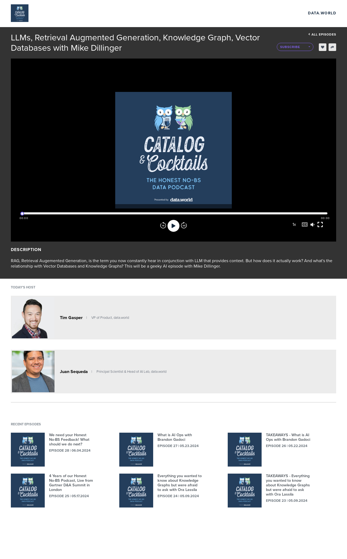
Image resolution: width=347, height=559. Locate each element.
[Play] (173, 226)
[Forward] (184, 226)
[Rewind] (163, 226)
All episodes (322, 34)
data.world (322, 13)
